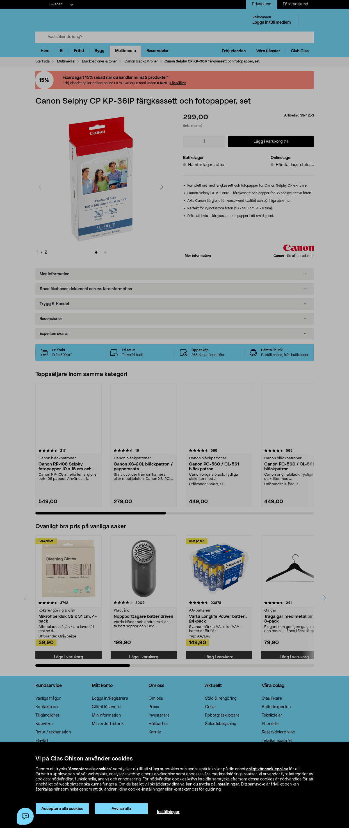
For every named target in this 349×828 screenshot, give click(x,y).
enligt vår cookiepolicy (267, 769)
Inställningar (168, 812)
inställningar (227, 784)
